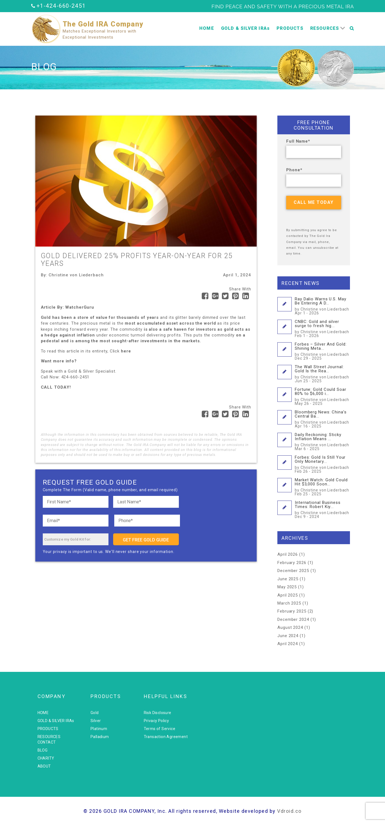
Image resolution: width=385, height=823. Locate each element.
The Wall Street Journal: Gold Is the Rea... (322, 373)
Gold (95, 712)
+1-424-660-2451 (61, 5)
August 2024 (290, 627)
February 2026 (291, 562)
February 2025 (291, 611)
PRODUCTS (290, 28)
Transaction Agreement (166, 736)
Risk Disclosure (157, 712)
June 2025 (287, 578)
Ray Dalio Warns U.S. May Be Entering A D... (322, 305)
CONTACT (47, 742)
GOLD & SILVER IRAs (245, 28)
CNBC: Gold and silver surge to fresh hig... (322, 328)
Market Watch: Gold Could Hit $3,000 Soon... (322, 486)
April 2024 (287, 643)
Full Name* (298, 141)
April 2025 (287, 595)
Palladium (100, 736)
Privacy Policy (156, 720)
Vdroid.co (289, 811)
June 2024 (287, 635)
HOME (206, 28)
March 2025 (289, 603)
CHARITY (46, 758)
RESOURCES (324, 28)
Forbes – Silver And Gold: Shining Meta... (322, 351)
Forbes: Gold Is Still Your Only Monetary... (322, 464)
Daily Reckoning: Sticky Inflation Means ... (322, 441)
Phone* (294, 169)
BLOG (43, 750)
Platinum (99, 728)
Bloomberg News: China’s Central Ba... (322, 419)
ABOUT (44, 766)
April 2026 (287, 554)
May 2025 (287, 586)
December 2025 (293, 570)
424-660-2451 (75, 377)
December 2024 (293, 619)
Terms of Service (159, 728)
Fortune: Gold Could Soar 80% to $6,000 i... (322, 396)
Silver (96, 720)
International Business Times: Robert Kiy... (322, 509)
